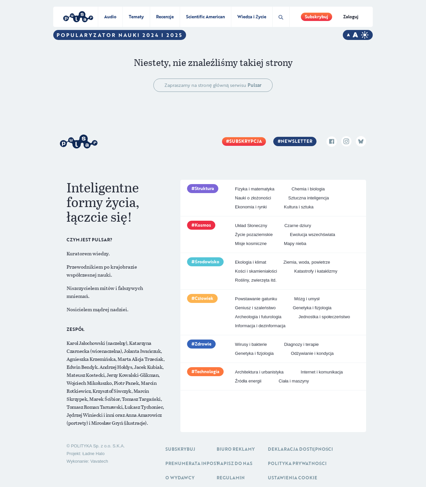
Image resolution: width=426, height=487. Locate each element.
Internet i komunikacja (322, 371)
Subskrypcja (245, 141)
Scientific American (205, 16)
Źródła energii (248, 380)
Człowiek (204, 298)
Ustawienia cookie (292, 477)
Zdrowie (203, 344)
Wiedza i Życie (251, 16)
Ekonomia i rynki (251, 206)
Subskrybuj (316, 16)
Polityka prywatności (297, 463)
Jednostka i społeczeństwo (324, 316)
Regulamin (231, 477)
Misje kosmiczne (251, 243)
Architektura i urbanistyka (259, 371)
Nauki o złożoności (253, 197)
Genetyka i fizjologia (312, 307)
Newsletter (296, 141)
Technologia (207, 371)
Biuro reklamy (236, 449)
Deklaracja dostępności (300, 449)
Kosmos (203, 225)
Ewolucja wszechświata (312, 234)
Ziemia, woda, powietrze (307, 262)
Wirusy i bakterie (251, 344)
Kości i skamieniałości (256, 271)
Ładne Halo (94, 453)
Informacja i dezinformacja (260, 325)
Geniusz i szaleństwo (255, 307)
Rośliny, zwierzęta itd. (256, 280)
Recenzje (165, 16)
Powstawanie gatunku (256, 298)
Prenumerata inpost (192, 463)
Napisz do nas (234, 463)
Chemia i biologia (308, 188)
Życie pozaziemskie (254, 234)
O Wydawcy (179, 477)
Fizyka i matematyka (254, 188)
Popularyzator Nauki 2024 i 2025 (120, 35)
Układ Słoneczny (251, 225)
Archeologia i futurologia (258, 316)
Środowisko (207, 261)
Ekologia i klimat (250, 262)
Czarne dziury (297, 225)
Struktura (204, 188)
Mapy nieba (295, 243)
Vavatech (99, 461)
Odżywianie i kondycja (312, 353)
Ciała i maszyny (294, 380)
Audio (110, 16)
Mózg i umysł (307, 298)
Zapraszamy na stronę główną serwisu (213, 85)
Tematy (136, 16)
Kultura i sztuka (299, 206)
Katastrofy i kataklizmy (315, 271)
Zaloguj (350, 16)
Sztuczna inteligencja (308, 197)
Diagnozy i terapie (301, 344)
